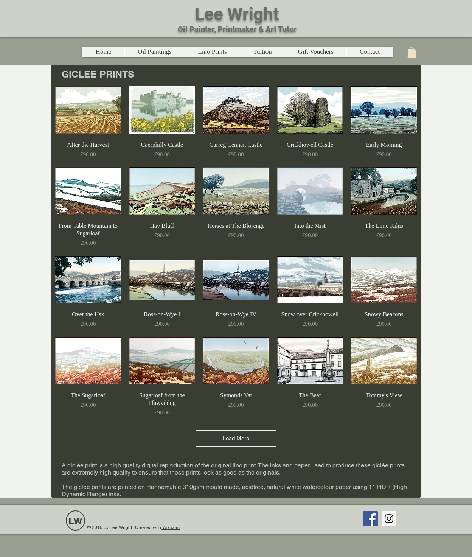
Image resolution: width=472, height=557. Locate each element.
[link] (411, 52)
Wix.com (170, 527)
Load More (236, 438)
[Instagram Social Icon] (389, 518)
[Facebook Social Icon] (370, 518)
